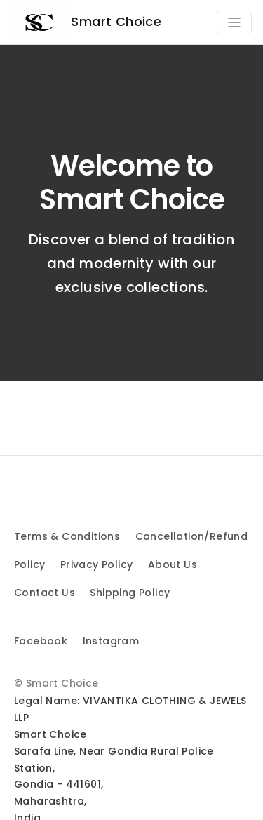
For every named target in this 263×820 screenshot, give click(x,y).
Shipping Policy (130, 593)
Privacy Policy (96, 564)
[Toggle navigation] (234, 22)
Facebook (40, 641)
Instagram (111, 641)
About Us (172, 564)
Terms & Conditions (67, 536)
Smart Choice (86, 22)
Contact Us (44, 593)
